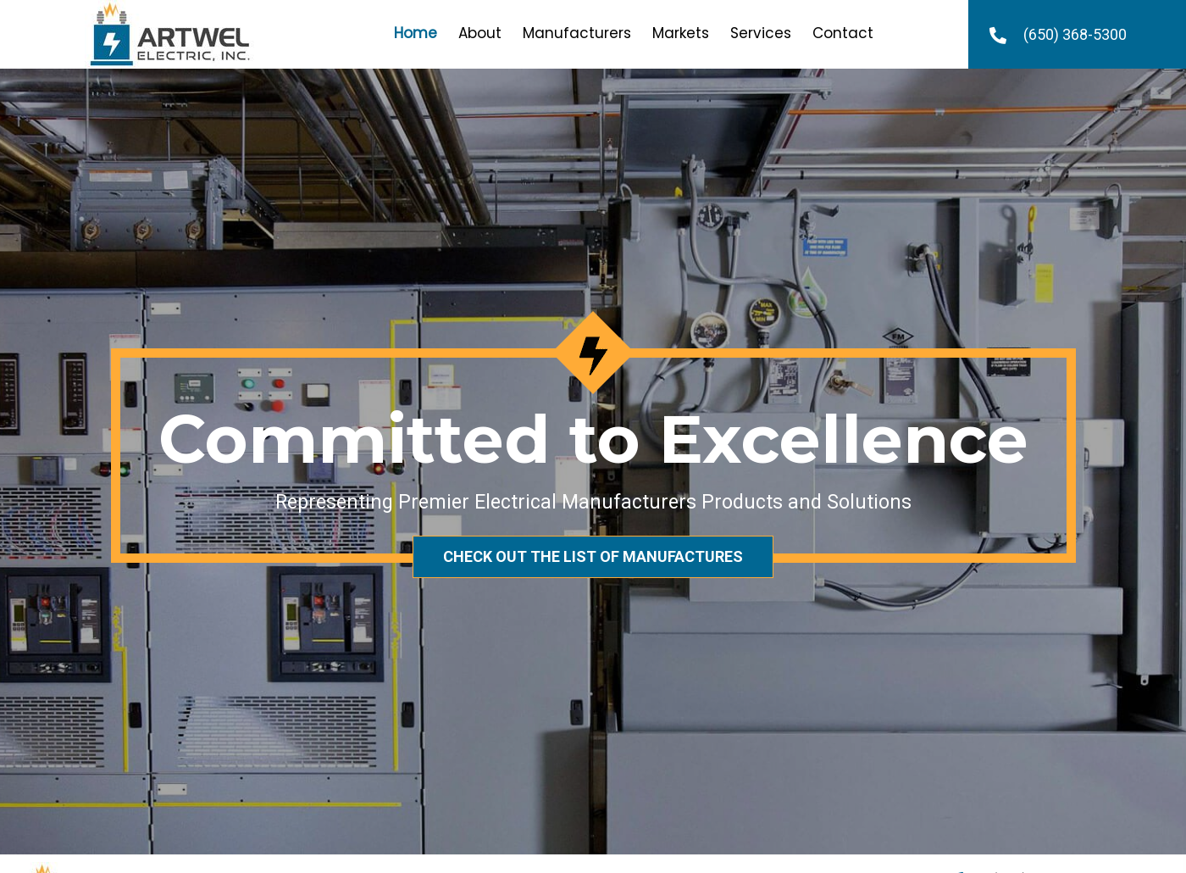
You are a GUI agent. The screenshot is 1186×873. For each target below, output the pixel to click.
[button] (593, 557)
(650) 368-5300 (1075, 34)
